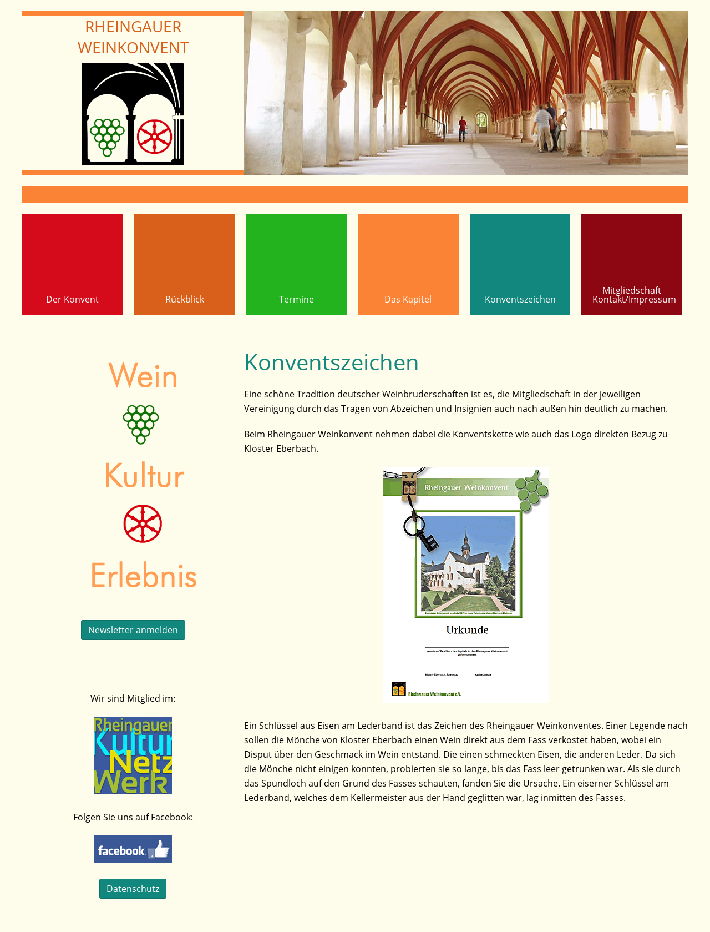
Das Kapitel (408, 299)
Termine (296, 299)
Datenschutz (132, 889)
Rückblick (184, 299)
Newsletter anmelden (133, 630)
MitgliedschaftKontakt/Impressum (634, 294)
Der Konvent (72, 299)
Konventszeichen (520, 299)
